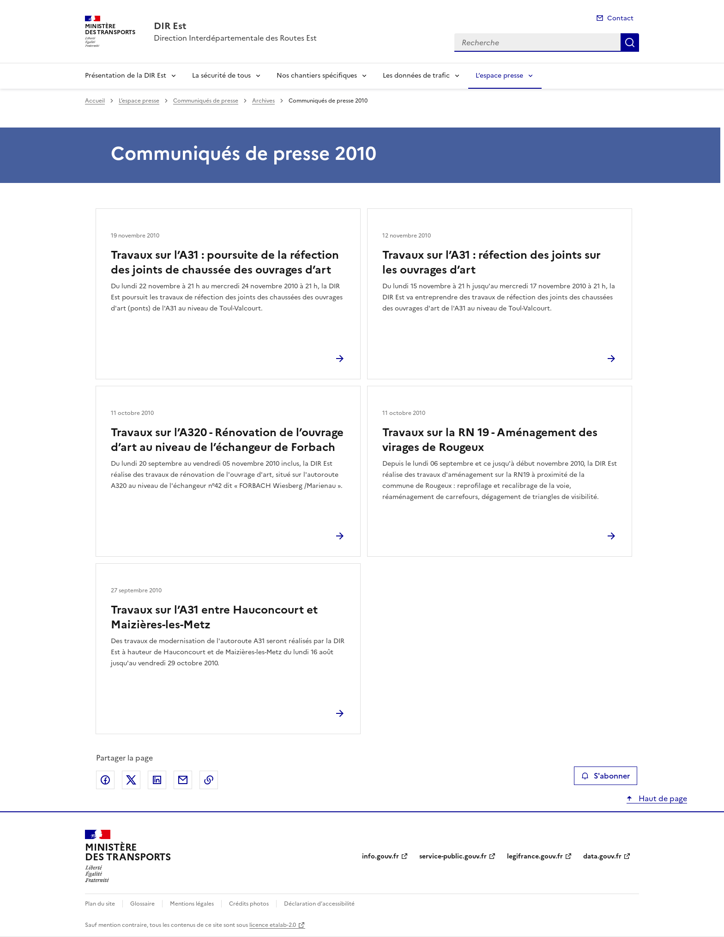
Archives (263, 101)
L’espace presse (499, 75)
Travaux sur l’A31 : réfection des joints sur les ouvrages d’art (491, 262)
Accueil (95, 101)
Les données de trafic (416, 75)
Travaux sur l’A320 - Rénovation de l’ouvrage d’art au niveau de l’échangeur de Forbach (227, 440)
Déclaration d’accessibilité (319, 904)
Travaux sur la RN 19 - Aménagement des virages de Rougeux (489, 440)
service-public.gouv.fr (453, 856)
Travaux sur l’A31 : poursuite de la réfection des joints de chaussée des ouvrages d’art (225, 262)
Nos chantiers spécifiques (317, 75)
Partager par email (183, 780)
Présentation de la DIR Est (125, 75)
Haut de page (662, 798)
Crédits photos (249, 904)
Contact (620, 18)
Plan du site (100, 904)
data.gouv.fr (602, 856)
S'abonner (605, 775)
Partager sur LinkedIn (157, 780)
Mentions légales (192, 904)
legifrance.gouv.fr (535, 856)
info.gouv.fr (380, 856)
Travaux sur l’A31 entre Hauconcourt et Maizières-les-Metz (214, 617)
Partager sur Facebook (105, 780)
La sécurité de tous (221, 75)
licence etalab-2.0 (272, 925)
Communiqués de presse (205, 101)
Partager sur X (131, 780)
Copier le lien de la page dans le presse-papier (208, 780)
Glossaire (142, 904)
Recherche (630, 42)
